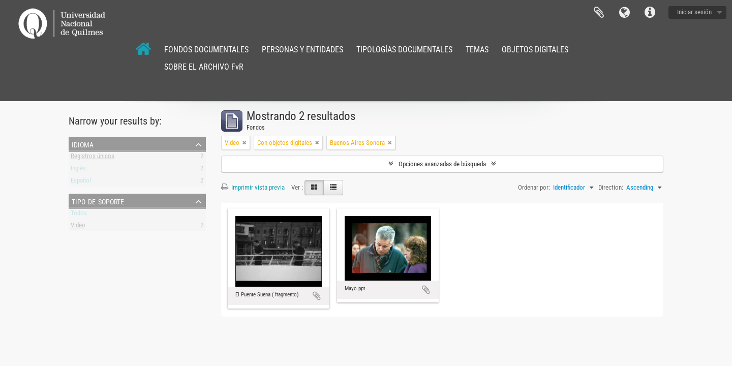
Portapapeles (599, 12)
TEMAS (477, 49)
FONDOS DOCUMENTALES (206, 49)
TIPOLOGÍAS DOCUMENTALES (404, 49)
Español (81, 182)
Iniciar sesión (694, 12)
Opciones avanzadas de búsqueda (442, 164)
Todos (79, 215)
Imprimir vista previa (253, 187)
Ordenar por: (534, 187)
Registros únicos (92, 158)
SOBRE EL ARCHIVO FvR (203, 67)
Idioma (624, 12)
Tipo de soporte (98, 201)
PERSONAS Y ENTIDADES (302, 49)
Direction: (610, 187)
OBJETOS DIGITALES (535, 49)
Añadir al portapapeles (317, 296)
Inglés (78, 170)
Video (78, 227)
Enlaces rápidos (649, 12)
